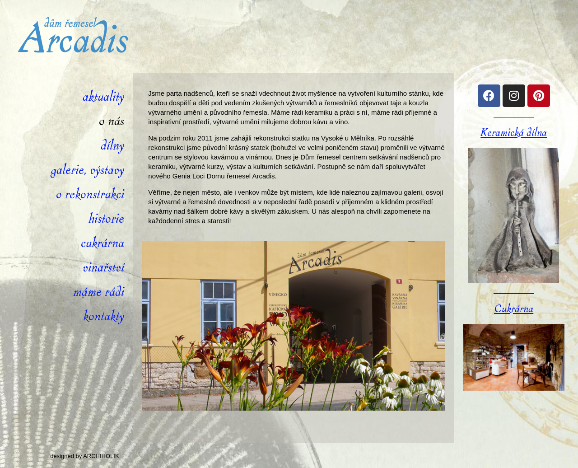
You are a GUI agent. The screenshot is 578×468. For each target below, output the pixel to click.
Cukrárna (102, 243)
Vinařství (103, 267)
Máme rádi (98, 292)
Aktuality (103, 97)
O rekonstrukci (90, 194)
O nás (111, 121)
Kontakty (103, 316)
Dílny (112, 145)
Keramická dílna (513, 133)
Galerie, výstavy (87, 170)
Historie (106, 219)
